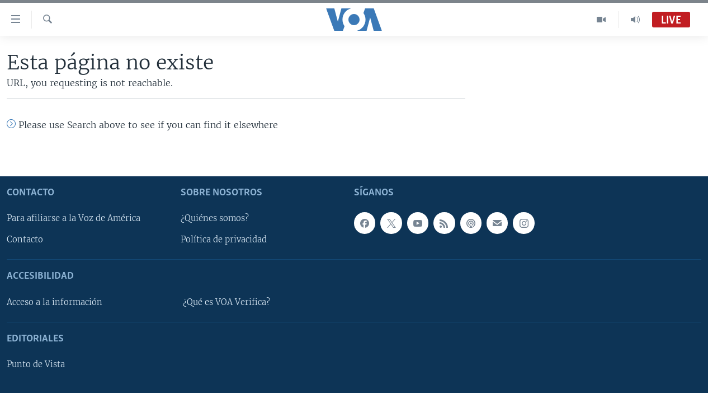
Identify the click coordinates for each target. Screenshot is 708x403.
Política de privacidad (224, 240)
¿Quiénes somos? (215, 218)
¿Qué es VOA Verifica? (226, 302)
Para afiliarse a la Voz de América (73, 218)
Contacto (25, 240)
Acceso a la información (54, 302)
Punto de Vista (36, 364)
